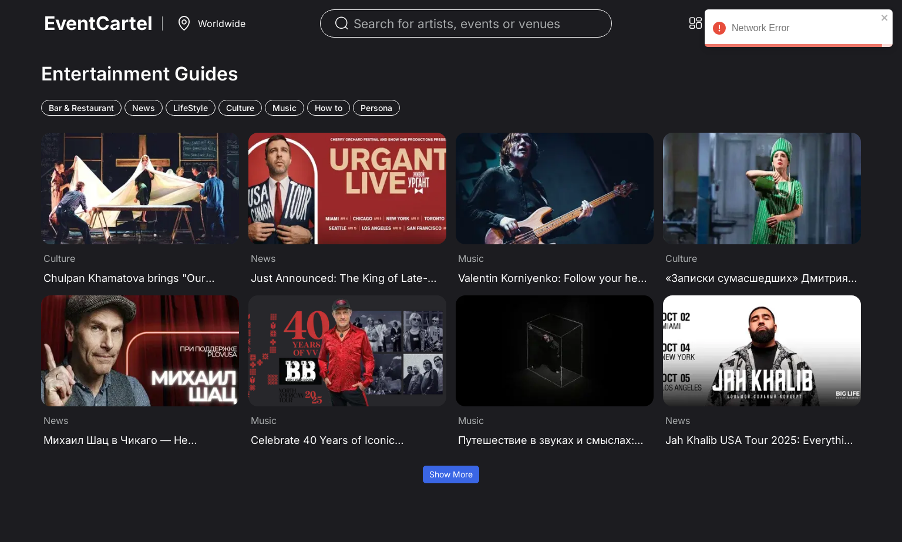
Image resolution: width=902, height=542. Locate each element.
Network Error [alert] (799, 30)
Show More (451, 474)
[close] (885, 17)
